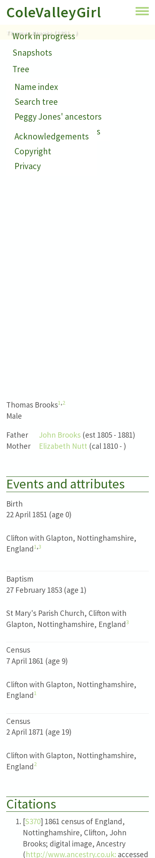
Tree (20, 69)
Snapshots (32, 52)
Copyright (32, 151)
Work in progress (43, 36)
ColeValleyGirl (53, 12)
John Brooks (60, 435)
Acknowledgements (51, 136)
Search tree (36, 101)
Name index (36, 86)
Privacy (27, 166)
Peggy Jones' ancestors (58, 116)
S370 (33, 821)
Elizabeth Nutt (63, 446)
